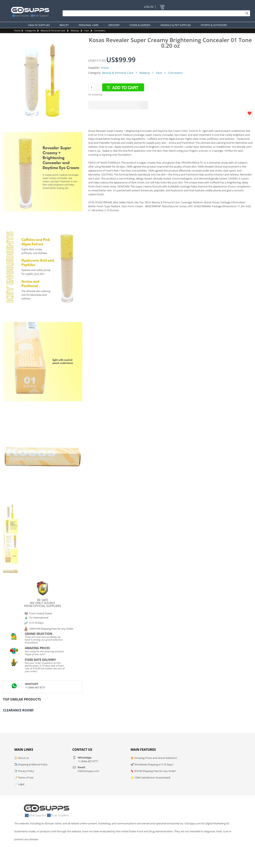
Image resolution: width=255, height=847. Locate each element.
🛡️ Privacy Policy (24, 771)
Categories (30, 30)
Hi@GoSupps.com (88, 771)
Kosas (105, 67)
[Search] (155, 13)
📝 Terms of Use (23, 777)
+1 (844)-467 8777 (35, 687)
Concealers (99, 30)
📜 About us (21, 758)
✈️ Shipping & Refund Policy (31, 764)
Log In (148, 7)
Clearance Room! (18, 710)
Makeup (75, 30)
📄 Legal (19, 784)
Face (86, 30)
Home (17, 30)
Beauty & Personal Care (53, 30)
